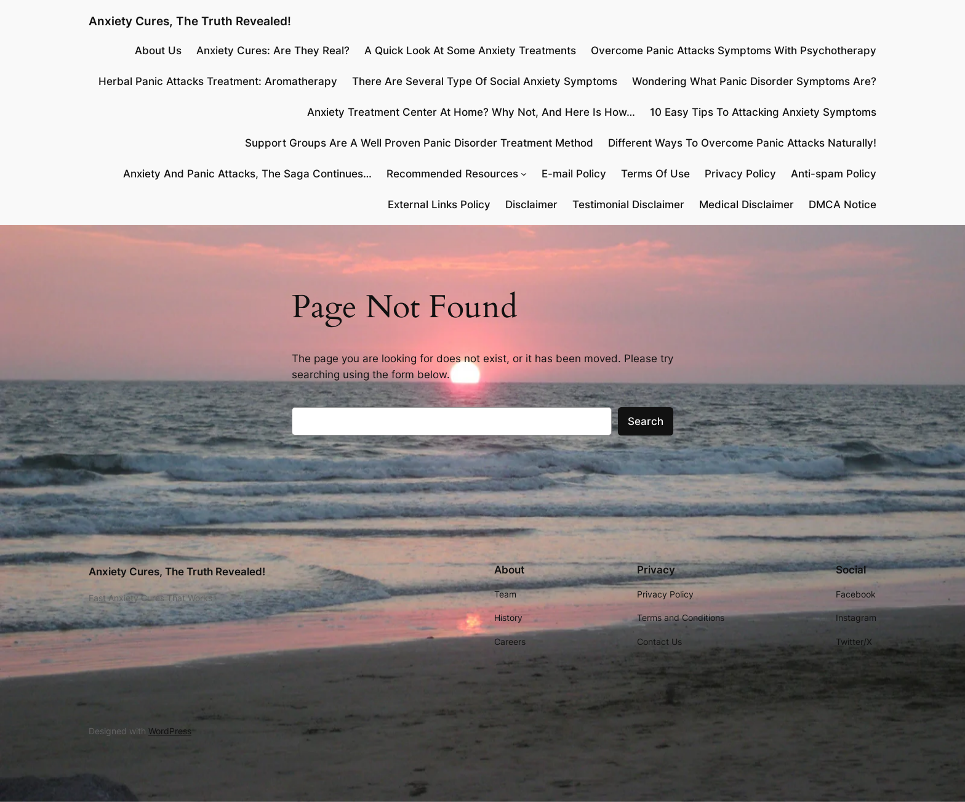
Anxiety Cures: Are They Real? (273, 50)
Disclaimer (531, 204)
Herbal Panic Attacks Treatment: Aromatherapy (217, 81)
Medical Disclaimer (746, 204)
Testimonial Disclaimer (628, 204)
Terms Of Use (655, 174)
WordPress (169, 731)
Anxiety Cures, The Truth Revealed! (190, 21)
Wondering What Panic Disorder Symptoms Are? (754, 81)
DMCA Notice (842, 204)
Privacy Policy (740, 174)
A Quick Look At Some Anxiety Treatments (470, 50)
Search (645, 421)
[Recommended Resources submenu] (524, 174)
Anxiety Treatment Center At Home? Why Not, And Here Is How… (471, 112)
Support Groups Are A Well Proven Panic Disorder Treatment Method (419, 143)
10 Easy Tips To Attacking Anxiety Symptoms (763, 112)
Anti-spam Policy (833, 174)
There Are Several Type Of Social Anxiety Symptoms (484, 81)
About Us (158, 50)
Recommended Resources (452, 174)
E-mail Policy (574, 174)
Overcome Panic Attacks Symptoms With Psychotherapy (733, 50)
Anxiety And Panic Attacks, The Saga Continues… (247, 174)
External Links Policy (439, 204)
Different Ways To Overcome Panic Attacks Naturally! (742, 143)
